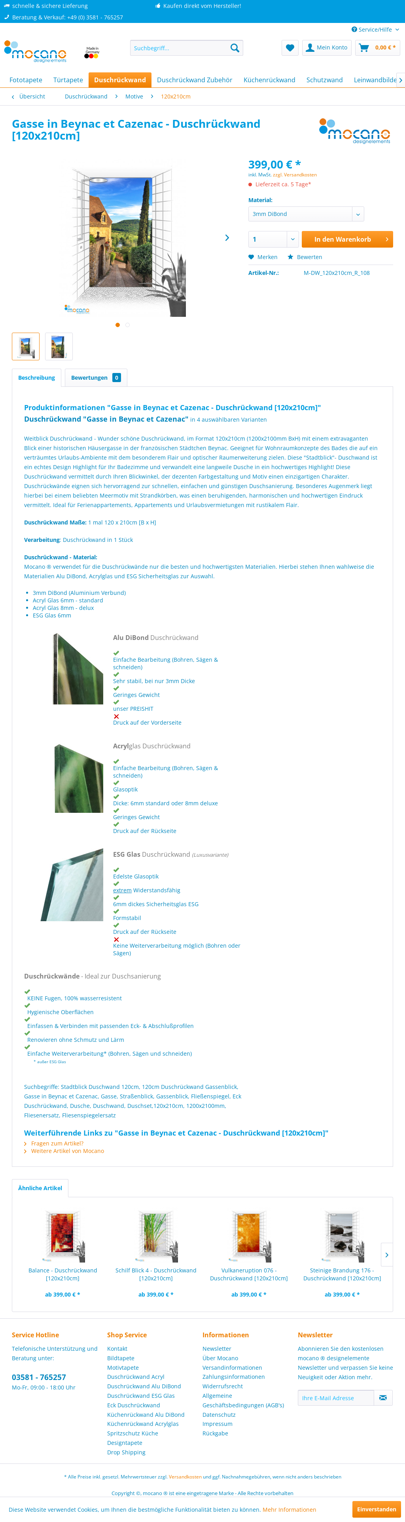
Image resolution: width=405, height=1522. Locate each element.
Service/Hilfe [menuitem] (373, 29)
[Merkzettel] (290, 48)
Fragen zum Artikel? (53, 1143)
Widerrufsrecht (222, 1386)
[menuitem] (187, 48)
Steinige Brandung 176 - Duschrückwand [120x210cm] (342, 1274)
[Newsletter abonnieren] (383, 1398)
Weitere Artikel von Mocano (64, 1151)
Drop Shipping (126, 1452)
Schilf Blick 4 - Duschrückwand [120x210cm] (156, 1274)
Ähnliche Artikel (40, 1188)
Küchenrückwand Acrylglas (143, 1423)
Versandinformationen (232, 1367)
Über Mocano (220, 1358)
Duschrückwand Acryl (136, 1376)
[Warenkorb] (377, 48)
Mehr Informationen (289, 1509)
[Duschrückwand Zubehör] (194, 79)
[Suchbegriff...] (187, 48)
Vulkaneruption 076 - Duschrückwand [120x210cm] (249, 1274)
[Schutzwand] (324, 79)
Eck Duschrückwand (133, 1405)
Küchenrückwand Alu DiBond (146, 1414)
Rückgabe (215, 1433)
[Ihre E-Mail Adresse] (336, 1398)
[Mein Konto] (327, 48)
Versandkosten (185, 1476)
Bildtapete (120, 1358)
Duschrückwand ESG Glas (141, 1395)
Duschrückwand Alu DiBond (144, 1386)
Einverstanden (376, 1509)
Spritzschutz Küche (132, 1433)
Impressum (217, 1423)
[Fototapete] (26, 79)
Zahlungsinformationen (233, 1376)
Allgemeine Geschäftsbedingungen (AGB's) (243, 1400)
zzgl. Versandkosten (295, 174)
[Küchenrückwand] (269, 79)
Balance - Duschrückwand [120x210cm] (62, 1274)
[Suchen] (235, 48)
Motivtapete (123, 1367)
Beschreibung (36, 377)
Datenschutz (219, 1414)
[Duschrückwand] (120, 79)
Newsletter (216, 1348)
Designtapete (124, 1442)
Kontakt (117, 1348)
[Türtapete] (68, 79)
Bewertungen (96, 377)
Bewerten (305, 257)
